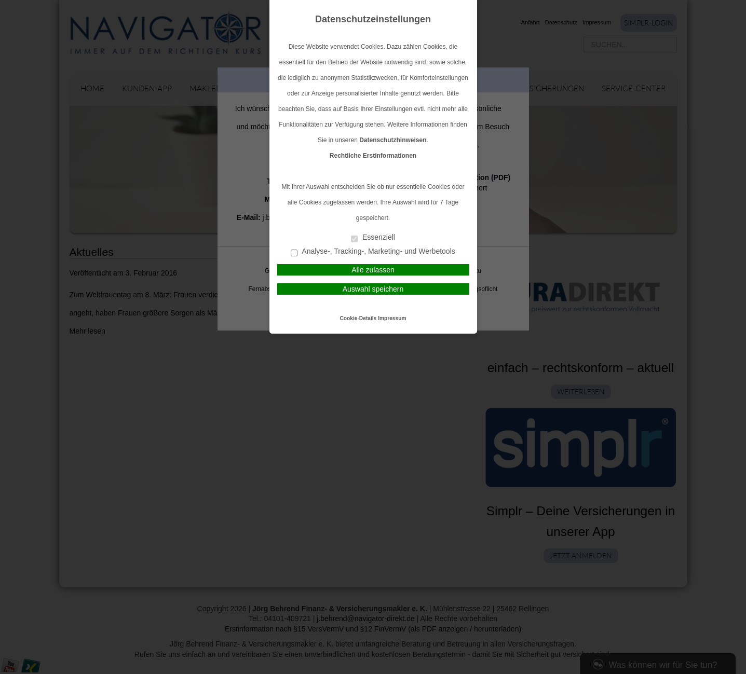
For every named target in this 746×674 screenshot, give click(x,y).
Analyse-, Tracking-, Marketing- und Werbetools (373, 251)
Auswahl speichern (373, 289)
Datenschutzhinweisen (392, 140)
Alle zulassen (373, 270)
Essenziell (373, 237)
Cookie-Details (358, 318)
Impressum (392, 318)
